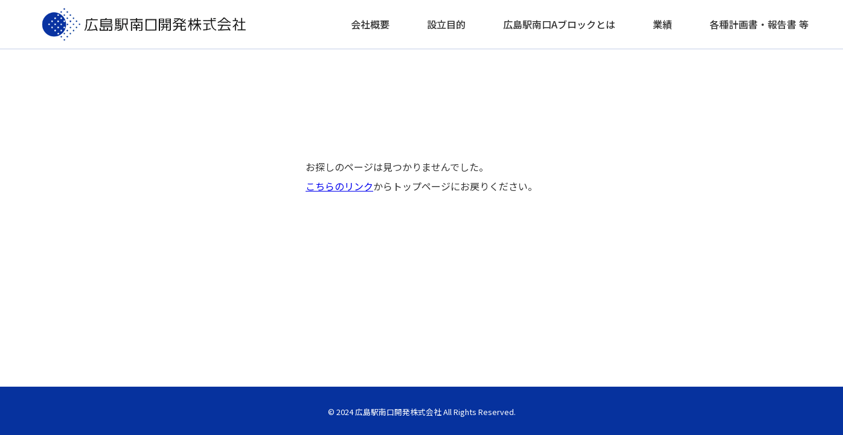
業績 (662, 24)
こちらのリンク (339, 186)
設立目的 (446, 24)
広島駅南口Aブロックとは (559, 24)
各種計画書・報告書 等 (759, 24)
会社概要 (370, 24)
